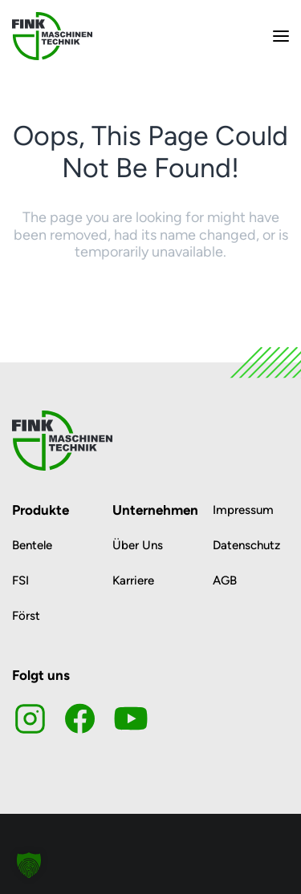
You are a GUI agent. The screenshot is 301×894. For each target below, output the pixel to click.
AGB (225, 580)
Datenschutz (246, 545)
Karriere (133, 580)
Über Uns (137, 545)
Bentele (32, 545)
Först (26, 616)
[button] (29, 865)
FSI (20, 580)
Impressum (243, 510)
